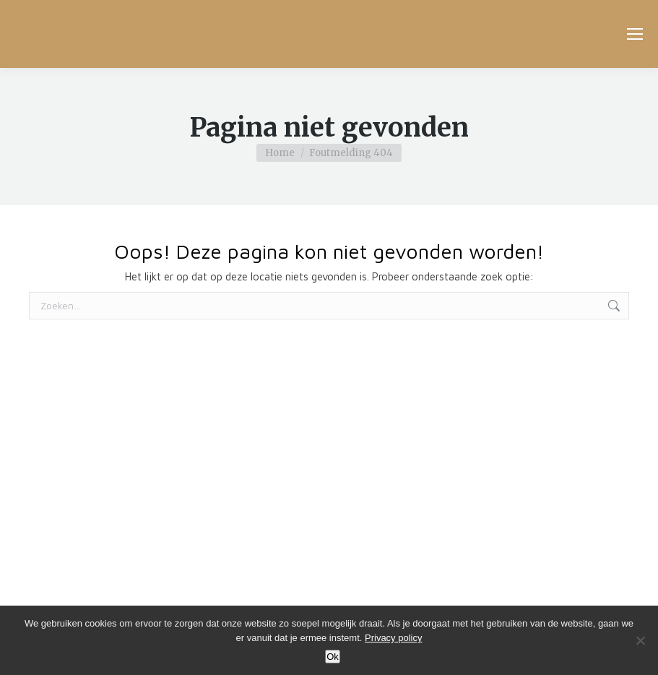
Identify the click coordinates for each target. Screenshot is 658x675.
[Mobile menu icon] (635, 34)
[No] (640, 640)
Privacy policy (393, 637)
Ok (332, 656)
